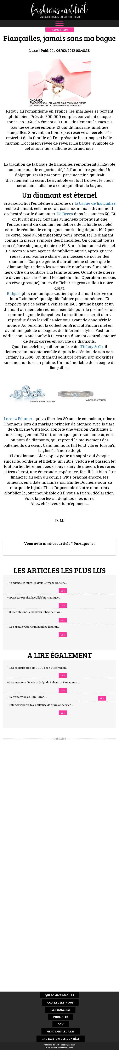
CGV (60, 1024)
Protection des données (60, 1038)
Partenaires (60, 1010)
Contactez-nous (60, 1002)
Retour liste (60, 29)
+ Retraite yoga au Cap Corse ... (31, 697)
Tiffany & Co (91, 347)
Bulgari (14, 294)
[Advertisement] (59, 802)
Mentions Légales (60, 1031)
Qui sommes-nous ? (59, 995)
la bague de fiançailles (95, 203)
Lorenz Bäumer (18, 419)
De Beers (65, 214)
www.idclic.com (65, 1047)
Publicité (60, 1017)
